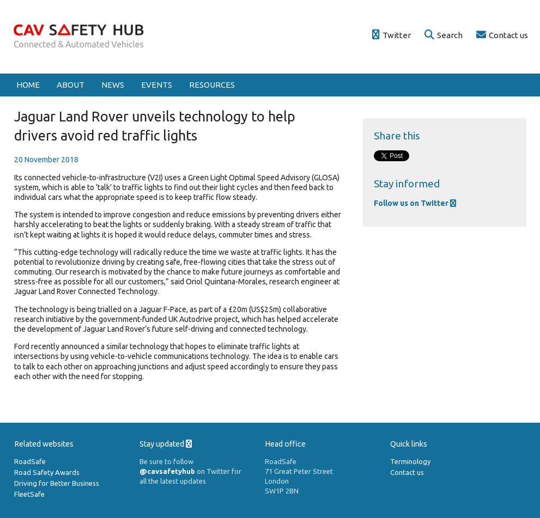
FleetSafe (29, 494)
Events (156, 84)
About (70, 84)
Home (28, 84)
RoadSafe (30, 461)
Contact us (502, 35)
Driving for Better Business (56, 483)
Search (443, 35)
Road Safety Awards (47, 472)
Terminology (410, 461)
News (112, 84)
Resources (212, 84)
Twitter (391, 35)
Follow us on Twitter (415, 203)
